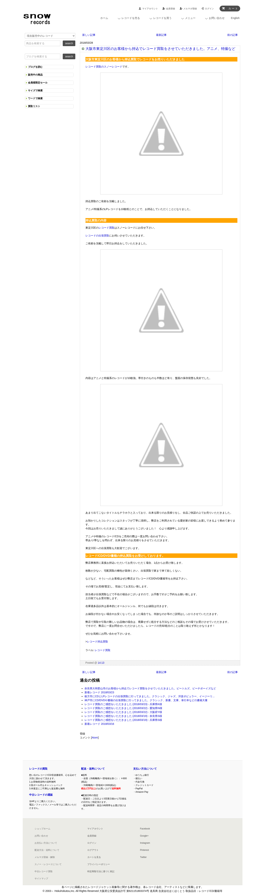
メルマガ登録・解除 (45, 857)
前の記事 (232, 34)
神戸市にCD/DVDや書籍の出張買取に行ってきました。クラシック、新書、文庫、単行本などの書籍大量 (146, 700)
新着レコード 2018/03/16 (99, 723)
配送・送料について (93, 768)
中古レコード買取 (44, 871)
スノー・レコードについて (48, 864)
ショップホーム (42, 828)
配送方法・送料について (47, 850)
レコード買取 (106, 227)
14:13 (101, 662)
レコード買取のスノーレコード (103, 66)
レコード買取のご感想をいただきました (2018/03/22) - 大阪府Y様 (123, 712)
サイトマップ (41, 878)
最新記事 (161, 34)
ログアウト (93, 850)
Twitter (143, 857)
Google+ (144, 835)
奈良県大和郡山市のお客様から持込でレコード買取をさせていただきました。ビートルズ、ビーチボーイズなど (150, 688)
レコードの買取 (38, 768)
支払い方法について (145, 768)
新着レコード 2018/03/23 (99, 692)
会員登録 (170, 8)
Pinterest (144, 850)
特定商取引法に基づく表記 (100, 871)
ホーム (104, 18)
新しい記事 (88, 34)
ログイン (209, 8)
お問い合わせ (41, 835)
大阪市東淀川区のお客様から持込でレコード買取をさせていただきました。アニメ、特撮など (160, 49)
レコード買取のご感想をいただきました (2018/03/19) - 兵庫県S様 (123, 719)
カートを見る (94, 857)
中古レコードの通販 (41, 794)
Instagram (145, 843)
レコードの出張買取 (97, 235)
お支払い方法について (46, 843)
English (235, 18)
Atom (95, 737)
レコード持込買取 (97, 641)
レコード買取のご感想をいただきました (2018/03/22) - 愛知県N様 (123, 708)
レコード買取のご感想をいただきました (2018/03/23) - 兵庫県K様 (123, 704)
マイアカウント (150, 8)
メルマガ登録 (190, 8)
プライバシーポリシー (98, 864)
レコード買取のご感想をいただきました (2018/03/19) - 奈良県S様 (123, 715)
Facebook (145, 828)
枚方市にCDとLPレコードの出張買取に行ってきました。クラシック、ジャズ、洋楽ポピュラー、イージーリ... (150, 696)
